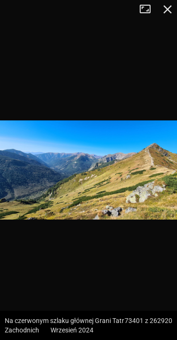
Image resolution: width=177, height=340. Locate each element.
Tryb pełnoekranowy (148, 9)
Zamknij (167, 9)
